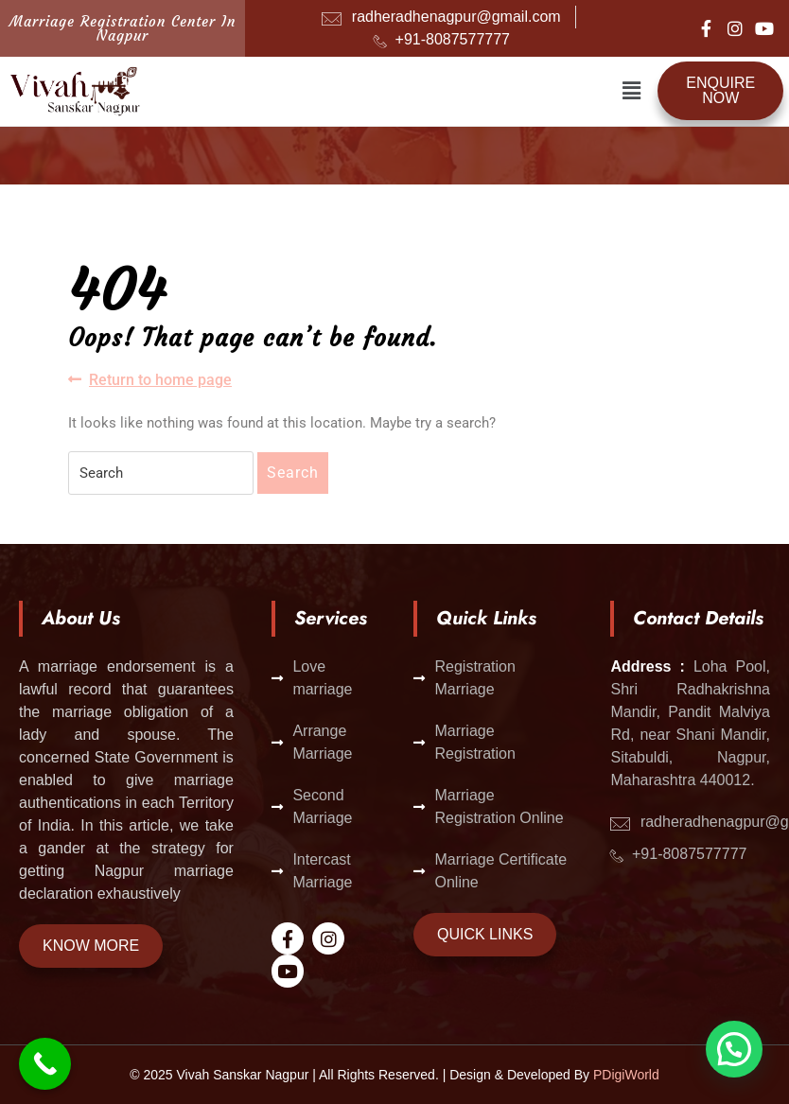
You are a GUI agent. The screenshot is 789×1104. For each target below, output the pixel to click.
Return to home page (150, 379)
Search (293, 473)
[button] (632, 91)
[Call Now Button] (45, 1064)
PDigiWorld (626, 1074)
